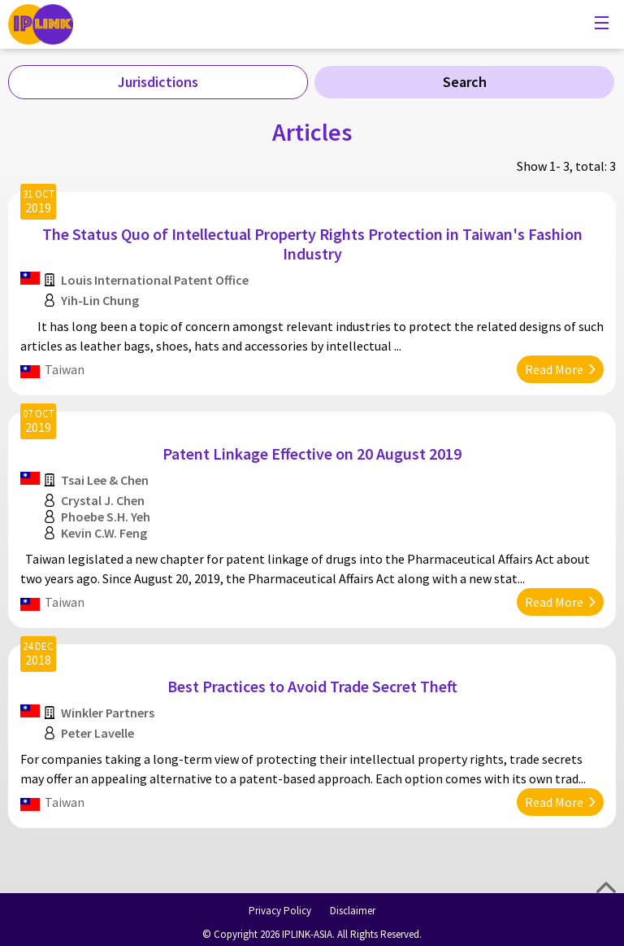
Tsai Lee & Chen (105, 480)
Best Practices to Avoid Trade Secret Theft (312, 686)
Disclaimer (352, 911)
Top (606, 887)
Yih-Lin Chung (100, 300)
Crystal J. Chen (103, 500)
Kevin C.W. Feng (104, 533)
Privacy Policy (280, 911)
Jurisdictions (158, 81)
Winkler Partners (107, 712)
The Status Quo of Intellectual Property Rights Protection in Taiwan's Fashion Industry (312, 244)
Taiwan (64, 369)
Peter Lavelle (97, 733)
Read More (554, 369)
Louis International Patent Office (155, 280)
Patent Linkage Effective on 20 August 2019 (312, 453)
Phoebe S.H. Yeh (105, 516)
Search (465, 81)
